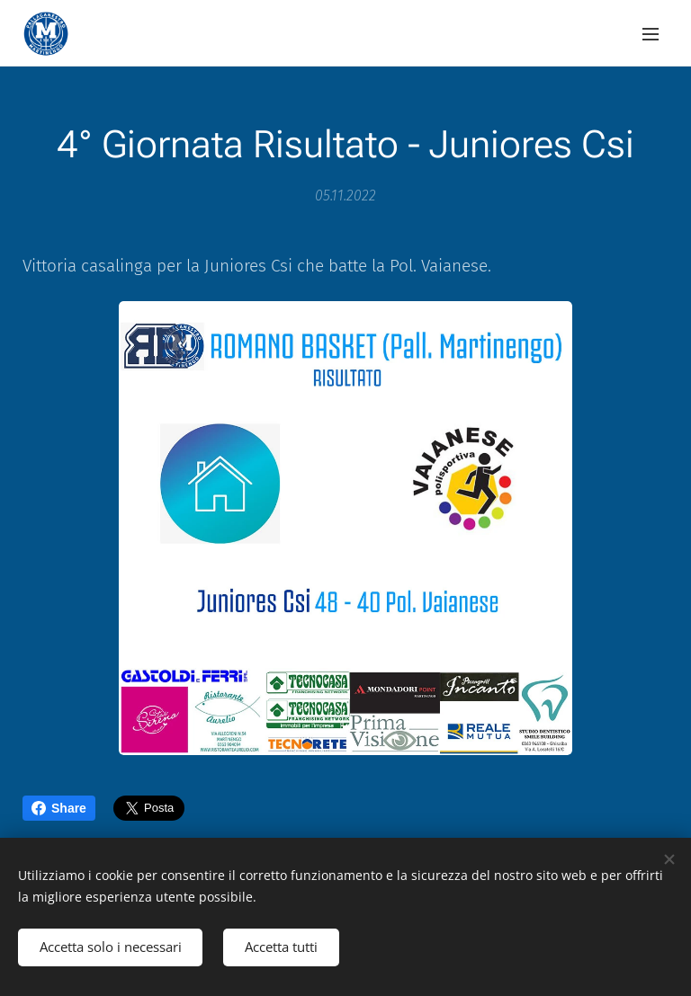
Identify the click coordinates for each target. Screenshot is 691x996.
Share (58, 808)
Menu (650, 34)
